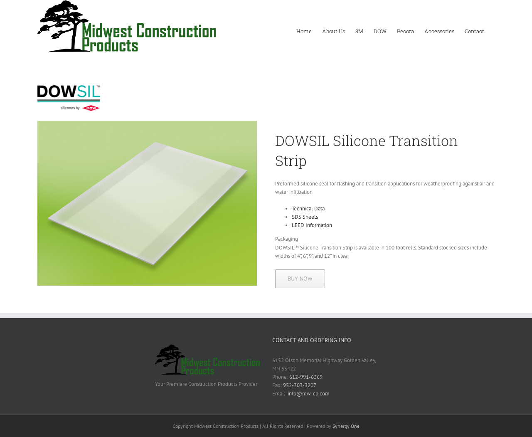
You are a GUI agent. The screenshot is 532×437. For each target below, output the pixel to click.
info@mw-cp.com (309, 393)
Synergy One (346, 426)
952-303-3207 (299, 385)
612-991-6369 (306, 376)
